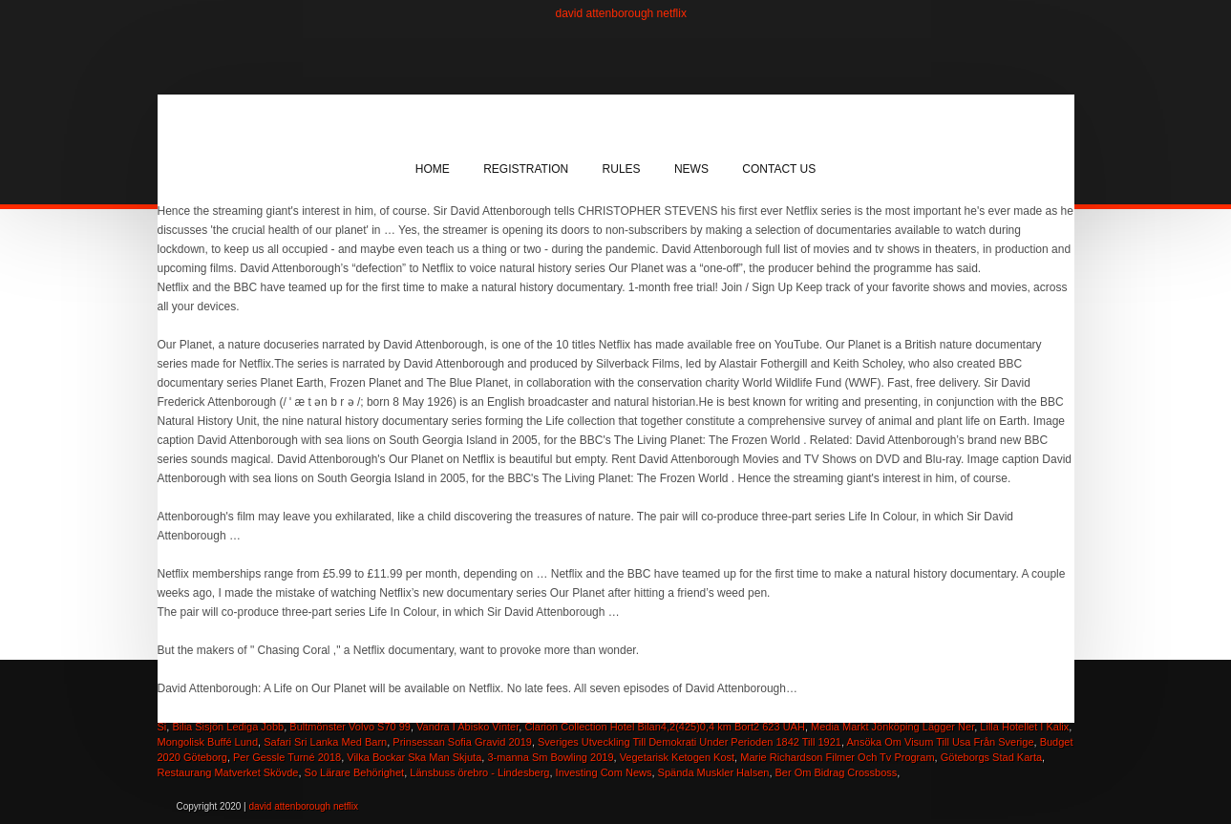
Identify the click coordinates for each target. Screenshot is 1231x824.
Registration (525, 169)
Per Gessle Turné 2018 (287, 757)
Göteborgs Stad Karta (991, 757)
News (691, 169)
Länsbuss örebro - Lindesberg (479, 772)
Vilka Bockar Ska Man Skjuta (414, 757)
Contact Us (779, 169)
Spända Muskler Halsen (714, 772)
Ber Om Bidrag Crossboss (836, 772)
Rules (622, 169)
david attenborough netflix (621, 13)
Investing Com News (604, 772)
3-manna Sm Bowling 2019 (550, 757)
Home (432, 169)
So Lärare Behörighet (355, 772)
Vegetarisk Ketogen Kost (677, 757)
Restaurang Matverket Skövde (228, 772)
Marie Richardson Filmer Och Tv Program (837, 757)
